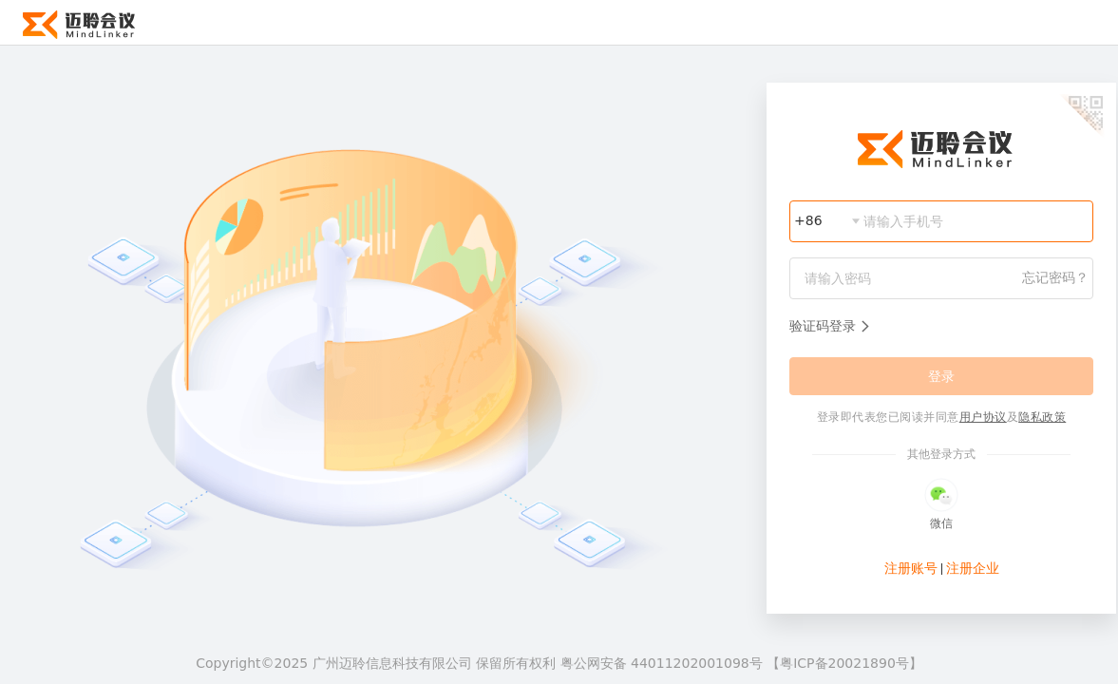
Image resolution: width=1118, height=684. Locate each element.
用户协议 (983, 417)
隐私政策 (1042, 417)
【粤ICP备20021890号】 (844, 663)
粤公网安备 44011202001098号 (663, 663)
